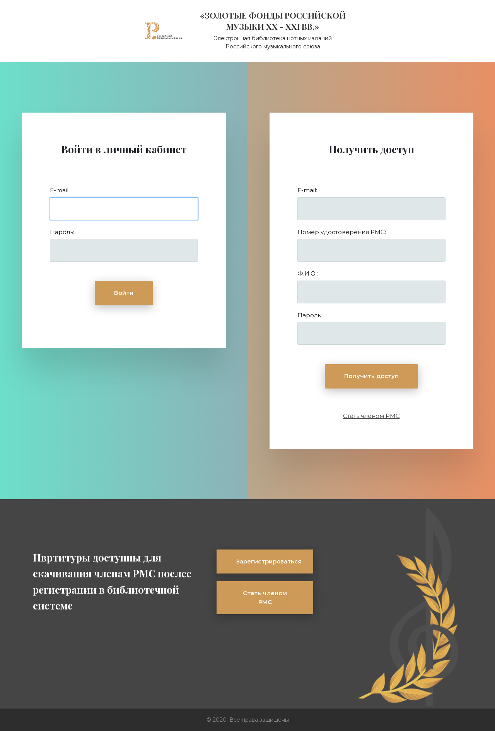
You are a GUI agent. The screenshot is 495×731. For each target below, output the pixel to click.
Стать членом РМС (371, 415)
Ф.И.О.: (307, 273)
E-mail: (60, 190)
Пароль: (62, 232)
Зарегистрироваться (269, 561)
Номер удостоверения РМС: (341, 232)
